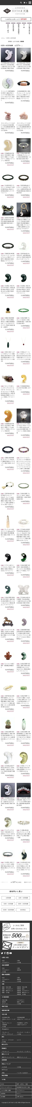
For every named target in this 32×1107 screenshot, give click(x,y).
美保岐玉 (4, 1048)
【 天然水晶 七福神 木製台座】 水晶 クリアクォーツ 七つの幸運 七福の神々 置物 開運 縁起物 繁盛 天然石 (23, 801)
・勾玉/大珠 (4, 1000)
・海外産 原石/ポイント (23, 992)
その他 (3, 1079)
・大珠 (18, 960)
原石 (3, 1036)
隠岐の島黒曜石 (6, 974)
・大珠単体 (4, 1024)
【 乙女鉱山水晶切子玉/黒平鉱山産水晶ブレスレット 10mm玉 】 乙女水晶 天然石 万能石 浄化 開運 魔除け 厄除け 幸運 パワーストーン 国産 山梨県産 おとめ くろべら (23, 535)
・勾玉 (3, 960)
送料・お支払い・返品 (22, 1084)
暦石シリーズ (5, 1054)
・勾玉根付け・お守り (22, 1023)
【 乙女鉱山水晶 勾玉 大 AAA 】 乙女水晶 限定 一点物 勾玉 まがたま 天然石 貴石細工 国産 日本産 (8, 801)
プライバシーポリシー (6, 1087)
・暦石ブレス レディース (7, 1057)
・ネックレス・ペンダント (23, 1032)
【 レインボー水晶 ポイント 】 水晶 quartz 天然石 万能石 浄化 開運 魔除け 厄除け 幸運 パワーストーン (8, 533)
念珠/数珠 (4, 1060)
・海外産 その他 (21, 994)
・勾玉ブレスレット (6, 1023)
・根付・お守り (20, 1002)
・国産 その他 (5, 992)
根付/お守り (5, 1044)
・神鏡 (3, 981)
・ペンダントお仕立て (22, 1072)
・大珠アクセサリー (21, 1024)
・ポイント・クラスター (7, 1040)
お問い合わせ (20, 1096)
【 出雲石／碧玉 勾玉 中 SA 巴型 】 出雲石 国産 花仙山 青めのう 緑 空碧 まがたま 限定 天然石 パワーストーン (8, 289)
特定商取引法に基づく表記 (23, 1087)
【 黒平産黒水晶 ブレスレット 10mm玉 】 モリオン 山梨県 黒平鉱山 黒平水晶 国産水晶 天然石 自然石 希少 (24, 189)
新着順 (10, 41)
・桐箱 (2, 1072)
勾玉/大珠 (4, 1014)
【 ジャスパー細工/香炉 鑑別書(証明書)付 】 (7, 665)
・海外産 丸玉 (20, 989)
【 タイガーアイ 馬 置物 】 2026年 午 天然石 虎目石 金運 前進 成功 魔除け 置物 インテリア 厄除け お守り (8, 633)
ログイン (19, 1093)
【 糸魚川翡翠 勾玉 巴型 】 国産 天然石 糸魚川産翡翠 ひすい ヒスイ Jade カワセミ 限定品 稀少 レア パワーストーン (23, 667)
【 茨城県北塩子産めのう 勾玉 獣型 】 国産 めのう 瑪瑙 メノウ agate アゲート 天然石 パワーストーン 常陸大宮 (8, 157)
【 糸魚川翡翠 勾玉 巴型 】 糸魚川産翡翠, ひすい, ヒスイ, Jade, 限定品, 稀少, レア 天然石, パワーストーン (23, 569)
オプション (5, 1069)
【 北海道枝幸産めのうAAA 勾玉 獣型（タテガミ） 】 (24, 387)
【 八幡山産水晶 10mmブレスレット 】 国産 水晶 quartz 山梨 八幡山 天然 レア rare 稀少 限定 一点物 (23, 834)
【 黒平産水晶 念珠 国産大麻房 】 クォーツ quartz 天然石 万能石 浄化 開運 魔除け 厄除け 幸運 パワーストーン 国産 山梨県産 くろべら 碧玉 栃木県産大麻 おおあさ (8, 701)
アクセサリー (5, 1029)
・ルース (18, 1040)
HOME (2, 1084)
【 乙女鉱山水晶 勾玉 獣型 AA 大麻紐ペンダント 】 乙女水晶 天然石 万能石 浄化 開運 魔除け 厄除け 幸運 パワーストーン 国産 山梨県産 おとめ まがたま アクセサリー (23, 223)
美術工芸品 (5, 1006)
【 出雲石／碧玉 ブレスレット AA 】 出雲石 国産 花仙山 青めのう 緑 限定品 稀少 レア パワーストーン (8, 866)
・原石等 (18, 970)
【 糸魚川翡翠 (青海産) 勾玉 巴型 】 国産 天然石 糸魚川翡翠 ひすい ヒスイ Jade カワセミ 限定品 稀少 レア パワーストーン (8, 601)
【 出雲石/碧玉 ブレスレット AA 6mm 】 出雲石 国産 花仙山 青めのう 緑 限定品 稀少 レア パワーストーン (8, 189)
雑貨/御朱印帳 (5, 1010)
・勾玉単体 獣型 (20, 1017)
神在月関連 (5, 1075)
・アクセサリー (5, 962)
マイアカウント (20, 1090)
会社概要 (3, 1096)
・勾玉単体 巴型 (5, 1017)
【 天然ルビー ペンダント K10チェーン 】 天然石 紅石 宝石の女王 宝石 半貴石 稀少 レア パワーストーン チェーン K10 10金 (24, 355)
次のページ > (27, 882)
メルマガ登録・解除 (6, 1090)
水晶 (3, 984)
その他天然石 (5, 997)
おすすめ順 (16, 41)
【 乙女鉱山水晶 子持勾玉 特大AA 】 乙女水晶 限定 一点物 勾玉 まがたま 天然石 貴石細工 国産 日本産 (8, 769)
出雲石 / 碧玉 (5, 957)
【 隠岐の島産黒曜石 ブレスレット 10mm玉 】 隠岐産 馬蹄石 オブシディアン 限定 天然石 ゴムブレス (8, 461)
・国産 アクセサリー (7, 989)
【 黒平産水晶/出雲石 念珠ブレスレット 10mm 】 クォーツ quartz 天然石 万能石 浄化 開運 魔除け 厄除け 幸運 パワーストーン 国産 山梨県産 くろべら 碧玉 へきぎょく (8, 499)
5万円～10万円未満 (11, 38)
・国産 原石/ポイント (7, 990)
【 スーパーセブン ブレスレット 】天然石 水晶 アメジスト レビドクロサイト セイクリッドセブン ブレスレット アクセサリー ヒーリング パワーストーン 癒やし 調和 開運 (23, 463)
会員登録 (3, 1093)
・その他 (18, 962)
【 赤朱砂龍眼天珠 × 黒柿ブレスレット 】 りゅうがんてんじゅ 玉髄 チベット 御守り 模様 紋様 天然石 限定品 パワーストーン (23, 95)
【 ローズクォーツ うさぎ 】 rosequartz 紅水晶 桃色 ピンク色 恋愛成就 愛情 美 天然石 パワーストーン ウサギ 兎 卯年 (8, 127)
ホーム (3, 38)
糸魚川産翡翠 (5, 965)
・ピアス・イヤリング (7, 1034)
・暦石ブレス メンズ (21, 1057)
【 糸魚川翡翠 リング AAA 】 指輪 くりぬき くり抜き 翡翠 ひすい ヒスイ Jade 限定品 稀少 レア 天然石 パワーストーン (24, 699)
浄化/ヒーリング (6, 1064)
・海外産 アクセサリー (22, 990)
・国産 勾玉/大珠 (6, 987)
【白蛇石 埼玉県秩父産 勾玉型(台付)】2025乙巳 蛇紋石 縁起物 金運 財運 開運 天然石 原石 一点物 (7, 221)
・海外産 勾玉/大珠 (21, 987)
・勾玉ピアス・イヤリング (23, 1019)
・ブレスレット (5, 1032)
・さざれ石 (4, 1067)
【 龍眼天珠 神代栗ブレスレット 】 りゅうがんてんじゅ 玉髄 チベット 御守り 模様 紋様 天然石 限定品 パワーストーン (8, 257)
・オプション (4, 1003)
